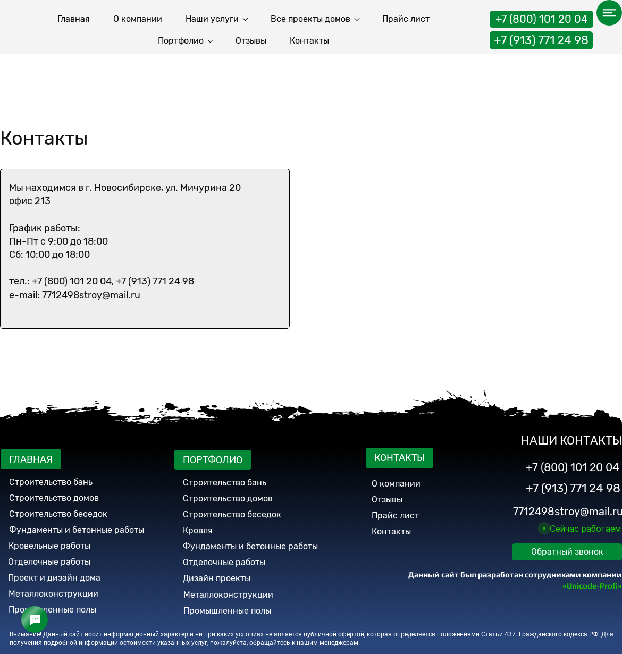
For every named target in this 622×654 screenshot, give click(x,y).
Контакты (391, 531)
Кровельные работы (49, 546)
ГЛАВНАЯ (31, 459)
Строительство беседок (58, 514)
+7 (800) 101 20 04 (541, 16)
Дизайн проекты (216, 578)
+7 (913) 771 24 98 (541, 37)
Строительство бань (51, 482)
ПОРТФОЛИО (212, 460)
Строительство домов (54, 498)
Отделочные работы (49, 562)
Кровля (198, 530)
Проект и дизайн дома (54, 578)
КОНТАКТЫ (399, 458)
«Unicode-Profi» (592, 585)
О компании (396, 484)
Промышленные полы (52, 610)
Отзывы (387, 499)
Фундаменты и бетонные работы (250, 546)
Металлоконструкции (53, 594)
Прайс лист (395, 515)
